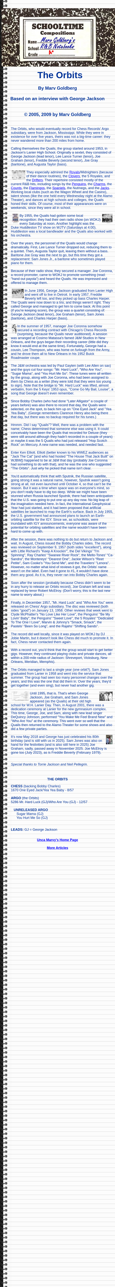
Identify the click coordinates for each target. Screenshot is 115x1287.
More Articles (57, 848)
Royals (74, 172)
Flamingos (37, 188)
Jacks (104, 188)
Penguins (79, 184)
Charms (99, 184)
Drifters (37, 180)
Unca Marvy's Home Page (57, 840)
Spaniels (58, 188)
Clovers (74, 176)
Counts (16, 188)
